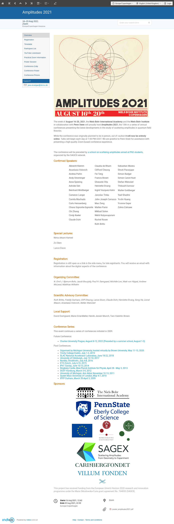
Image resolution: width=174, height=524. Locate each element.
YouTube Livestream (32, 53)
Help (74, 520)
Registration (29, 40)
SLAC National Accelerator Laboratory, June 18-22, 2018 (87, 355)
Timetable (28, 44)
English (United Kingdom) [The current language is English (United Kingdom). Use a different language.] (149, 3)
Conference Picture (32, 75)
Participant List (30, 49)
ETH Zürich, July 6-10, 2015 (73, 363)
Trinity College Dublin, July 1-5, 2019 (77, 353)
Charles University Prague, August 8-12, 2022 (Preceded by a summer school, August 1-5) (102, 341)
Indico (29, 520)
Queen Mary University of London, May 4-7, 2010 (83, 375)
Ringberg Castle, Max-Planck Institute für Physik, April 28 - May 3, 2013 (94, 368)
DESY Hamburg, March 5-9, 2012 (75, 370)
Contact (81, 520)
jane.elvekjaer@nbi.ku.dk (38, 85)
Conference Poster (31, 71)
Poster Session (30, 62)
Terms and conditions (93, 520)
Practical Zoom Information (35, 57)
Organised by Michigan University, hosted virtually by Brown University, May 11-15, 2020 (102, 350)
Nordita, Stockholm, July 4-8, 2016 (76, 360)
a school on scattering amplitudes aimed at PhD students (115, 152)
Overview (28, 35)
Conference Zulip (31, 66)
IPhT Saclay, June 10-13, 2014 (74, 365)
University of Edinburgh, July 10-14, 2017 (79, 358)
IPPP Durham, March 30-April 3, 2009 (78, 378)
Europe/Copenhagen (123, 3)
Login (169, 3)
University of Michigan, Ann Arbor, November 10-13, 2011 (87, 373)
